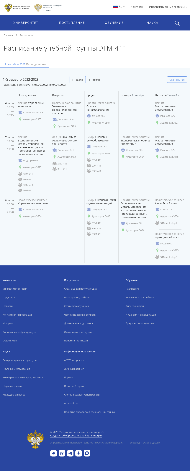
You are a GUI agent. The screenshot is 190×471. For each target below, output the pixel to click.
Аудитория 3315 (166, 250)
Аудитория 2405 (64, 126)
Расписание (26, 35)
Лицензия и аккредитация (141, 314)
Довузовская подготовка (78, 323)
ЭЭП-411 (25, 190)
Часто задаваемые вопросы (80, 314)
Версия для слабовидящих (145, 442)
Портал (68, 377)
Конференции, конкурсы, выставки (23, 377)
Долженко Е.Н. (63, 119)
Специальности (135, 306)
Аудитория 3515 (29, 167)
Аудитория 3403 (64, 157)
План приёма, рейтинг (77, 297)
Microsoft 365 (71, 403)
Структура (9, 297)
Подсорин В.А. (28, 160)
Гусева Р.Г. (163, 243)
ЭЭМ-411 (25, 185)
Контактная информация (17, 314)
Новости (8, 306)
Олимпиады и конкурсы (78, 332)
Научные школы (12, 386)
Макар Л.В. (164, 209)
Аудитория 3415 (166, 157)
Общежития (10, 340)
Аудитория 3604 (132, 157)
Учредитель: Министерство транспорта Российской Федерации (86, 442)
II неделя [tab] (94, 79)
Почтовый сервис (74, 386)
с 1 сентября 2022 (24, 64)
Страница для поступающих (80, 288)
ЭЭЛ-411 (25, 179)
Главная (8, 35)
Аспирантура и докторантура (20, 360)
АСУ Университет (74, 360)
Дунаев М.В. (95, 116)
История (8, 323)
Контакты (137, 7)
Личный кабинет (74, 368)
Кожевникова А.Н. (31, 112)
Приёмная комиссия (76, 340)
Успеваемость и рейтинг (140, 297)
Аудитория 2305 (29, 119)
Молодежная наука (14, 394)
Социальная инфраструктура (19, 332)
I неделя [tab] (77, 79)
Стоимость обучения (76, 306)
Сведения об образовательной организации (76, 435)
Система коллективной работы (82, 394)
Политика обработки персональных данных (89, 412)
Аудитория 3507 (98, 123)
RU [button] (118, 6)
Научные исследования (16, 368)
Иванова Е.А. (165, 116)
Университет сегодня (15, 288)
